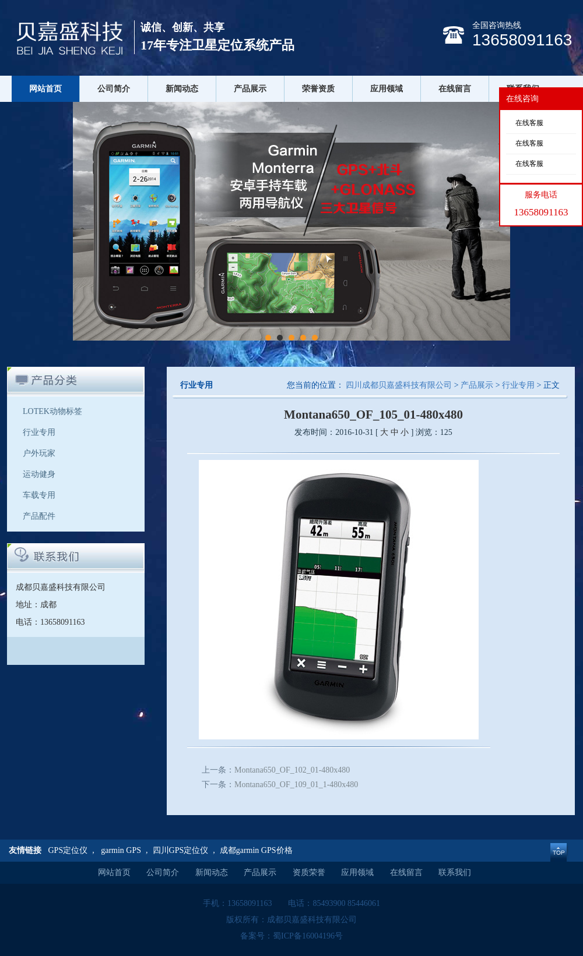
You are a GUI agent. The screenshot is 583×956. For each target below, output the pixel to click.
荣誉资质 (318, 88)
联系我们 (454, 872)
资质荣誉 (309, 872)
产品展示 (250, 88)
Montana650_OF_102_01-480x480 (292, 770)
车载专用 (39, 495)
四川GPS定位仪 (181, 850)
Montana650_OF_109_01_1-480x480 (296, 784)
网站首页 (45, 88)
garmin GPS (121, 850)
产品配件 (39, 516)
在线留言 (454, 88)
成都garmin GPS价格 (256, 850)
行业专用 (39, 432)
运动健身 (39, 474)
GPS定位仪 (68, 850)
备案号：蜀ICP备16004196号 (291, 936)
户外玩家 (39, 453)
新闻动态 (182, 88)
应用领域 (386, 88)
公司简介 (113, 88)
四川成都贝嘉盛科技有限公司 (399, 385)
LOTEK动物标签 (52, 411)
